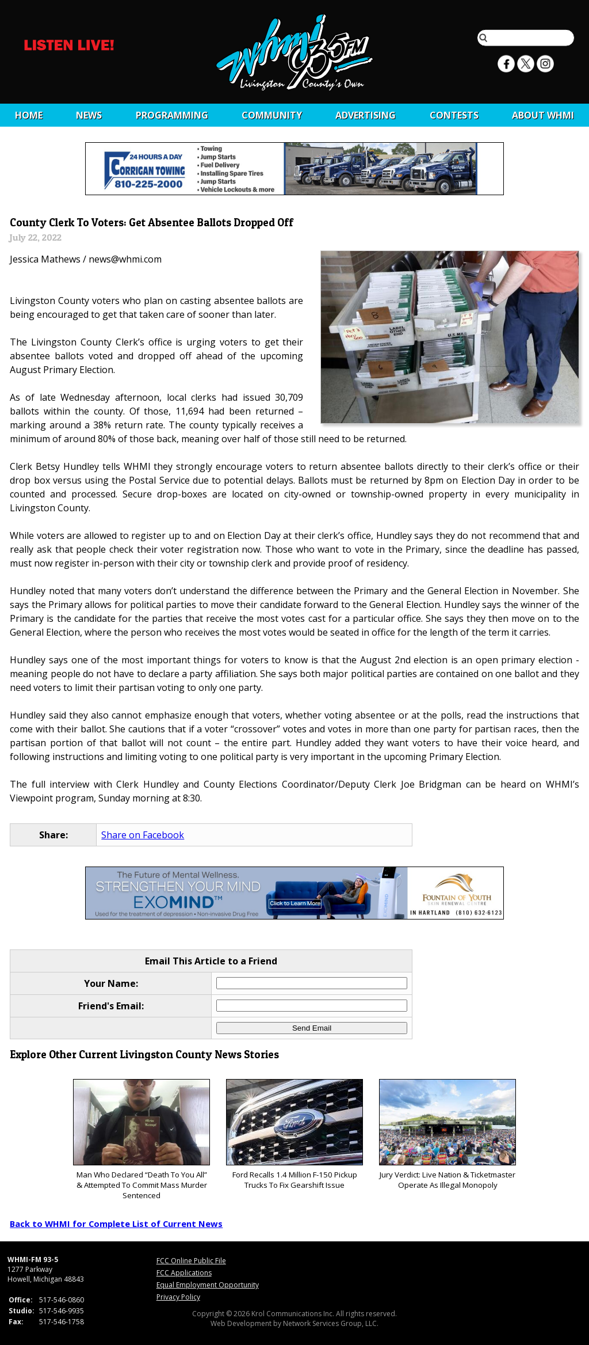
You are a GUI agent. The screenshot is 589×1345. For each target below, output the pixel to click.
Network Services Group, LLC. (330, 1323)
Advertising (365, 115)
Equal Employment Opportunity (207, 1285)
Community (272, 115)
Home (29, 115)
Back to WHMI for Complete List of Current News (116, 1223)
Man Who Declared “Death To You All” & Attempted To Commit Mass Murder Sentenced (141, 1139)
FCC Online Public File (191, 1261)
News (89, 115)
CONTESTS (454, 115)
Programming (172, 115)
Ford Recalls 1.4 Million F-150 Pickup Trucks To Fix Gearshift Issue (294, 1134)
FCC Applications (184, 1273)
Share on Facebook (142, 835)
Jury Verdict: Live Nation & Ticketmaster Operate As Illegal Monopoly (447, 1134)
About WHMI (543, 115)
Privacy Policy (178, 1297)
